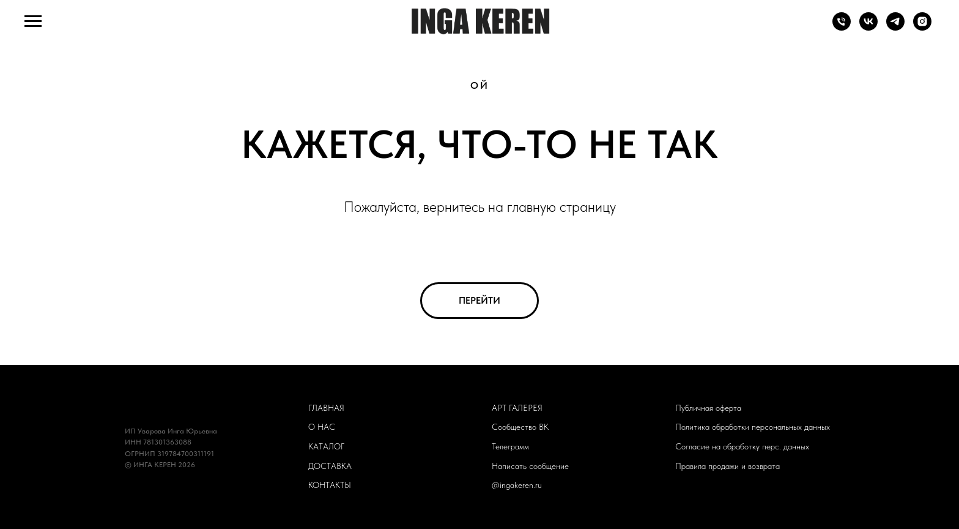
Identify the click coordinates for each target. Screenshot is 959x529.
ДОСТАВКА (330, 466)
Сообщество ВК (520, 427)
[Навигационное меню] (33, 21)
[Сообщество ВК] (868, 27)
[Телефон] (841, 27)
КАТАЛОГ (326, 446)
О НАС (321, 427)
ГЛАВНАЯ (326, 408)
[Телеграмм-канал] (895, 27)
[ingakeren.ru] (922, 27)
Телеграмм (510, 446)
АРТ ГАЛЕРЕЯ (517, 408)
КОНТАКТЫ (329, 485)
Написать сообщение (530, 466)
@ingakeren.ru (517, 485)
